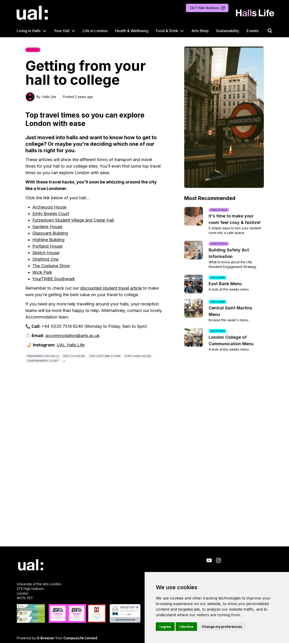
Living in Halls (29, 30)
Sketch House (45, 252)
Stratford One (45, 259)
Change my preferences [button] (222, 627)
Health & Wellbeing (131, 30)
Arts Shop (200, 30)
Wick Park (42, 272)
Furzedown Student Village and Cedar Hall (73, 220)
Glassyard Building (50, 233)
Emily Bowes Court (50, 213)
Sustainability (227, 30)
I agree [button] (165, 627)
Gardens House (47, 226)
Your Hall (61, 30)
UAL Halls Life (71, 344)
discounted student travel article (111, 288)
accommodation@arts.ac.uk (72, 335)
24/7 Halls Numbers (207, 8)
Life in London (95, 30)
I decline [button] (186, 627)
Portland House (47, 246)
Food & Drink (167, 30)
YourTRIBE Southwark (53, 278)
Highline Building (48, 239)
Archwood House (49, 207)
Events (252, 30)
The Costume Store (51, 265)
